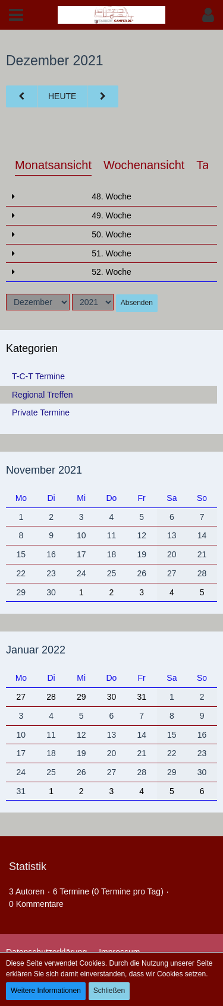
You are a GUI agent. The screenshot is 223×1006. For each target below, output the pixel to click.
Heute (62, 96)
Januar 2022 (35, 650)
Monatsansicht (53, 165)
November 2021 (44, 470)
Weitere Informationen (46, 990)
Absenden (137, 303)
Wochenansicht (143, 165)
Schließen (109, 990)
